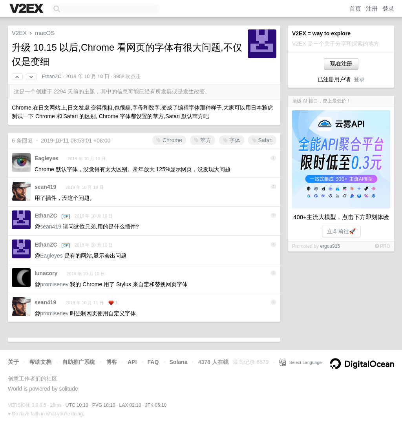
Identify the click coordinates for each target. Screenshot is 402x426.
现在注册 (341, 63)
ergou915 (330, 246)
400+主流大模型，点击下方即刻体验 (341, 217)
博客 (111, 362)
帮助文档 (40, 362)
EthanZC (51, 76)
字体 (231, 140)
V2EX (19, 32)
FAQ (153, 362)
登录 (388, 8)
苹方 (202, 140)
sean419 (45, 187)
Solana (179, 362)
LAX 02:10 (130, 405)
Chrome (169, 140)
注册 (372, 8)
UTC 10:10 (77, 405)
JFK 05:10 (156, 405)
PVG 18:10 (103, 405)
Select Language (301, 362)
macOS (45, 32)
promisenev (54, 284)
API (132, 362)
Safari (262, 140)
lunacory (46, 273)
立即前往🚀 (341, 231)
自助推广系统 (78, 362)
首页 (355, 8)
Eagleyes (46, 158)
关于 (13, 362)
